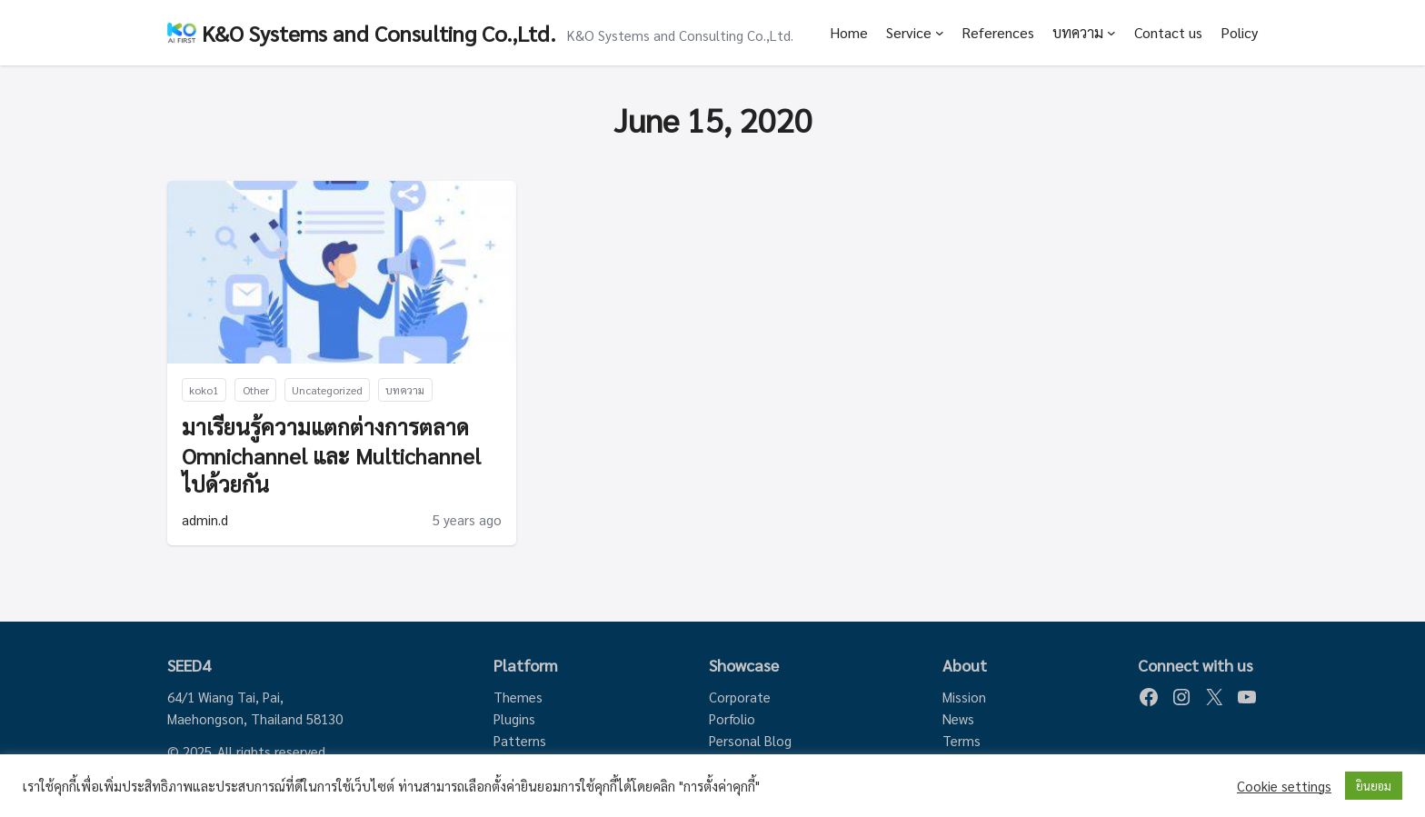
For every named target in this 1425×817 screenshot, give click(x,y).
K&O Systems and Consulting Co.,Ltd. (379, 32)
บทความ (1077, 32)
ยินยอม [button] (1373, 785)
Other (256, 390)
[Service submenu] (939, 32)
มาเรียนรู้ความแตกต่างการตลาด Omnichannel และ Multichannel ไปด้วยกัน (331, 455)
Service (909, 32)
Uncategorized (327, 390)
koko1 (204, 390)
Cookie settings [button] (1284, 786)
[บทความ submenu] (1111, 32)
